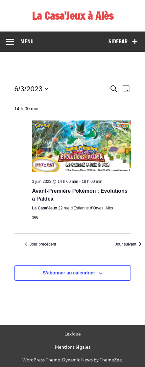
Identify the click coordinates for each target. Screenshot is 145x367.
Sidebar (118, 41)
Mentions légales (72, 346)
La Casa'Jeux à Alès (72, 15)
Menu (27, 41)
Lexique (72, 333)
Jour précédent (40, 244)
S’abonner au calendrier (69, 272)
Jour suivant (128, 244)
